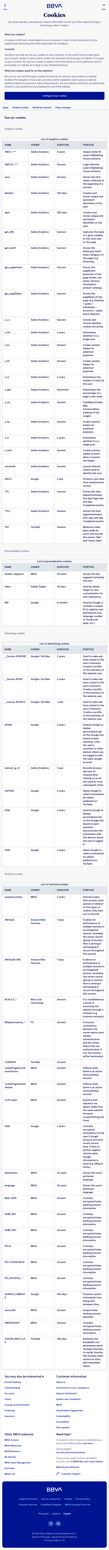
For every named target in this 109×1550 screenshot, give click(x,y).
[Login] (5, 6)
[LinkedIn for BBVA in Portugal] (50, 1523)
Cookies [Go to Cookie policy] (68, 1499)
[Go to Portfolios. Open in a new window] (10, 1468)
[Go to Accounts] (9, 1393)
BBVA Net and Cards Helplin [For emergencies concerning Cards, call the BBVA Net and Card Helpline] (87, 1461)
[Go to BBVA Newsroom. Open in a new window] (13, 1445)
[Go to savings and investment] (17, 1405)
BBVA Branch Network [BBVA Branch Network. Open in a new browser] (67, 1467)
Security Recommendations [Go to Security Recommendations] (70, 1452)
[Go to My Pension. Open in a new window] (10, 1457)
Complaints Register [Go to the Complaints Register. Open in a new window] (51, 1504)
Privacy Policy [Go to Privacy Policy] (83, 1499)
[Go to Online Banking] (12, 1388)
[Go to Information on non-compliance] (72, 1388)
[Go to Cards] (8, 1399)
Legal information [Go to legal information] (28, 1499)
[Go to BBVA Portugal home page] (54, 5)
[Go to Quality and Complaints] (68, 1399)
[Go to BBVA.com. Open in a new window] (10, 1474)
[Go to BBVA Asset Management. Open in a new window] (18, 1462)
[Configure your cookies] (54, 96)
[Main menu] (104, 6)
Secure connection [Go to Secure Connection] (51, 1499)
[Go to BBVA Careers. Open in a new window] (12, 1440)
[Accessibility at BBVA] (62, 1422)
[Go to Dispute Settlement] (66, 1393)
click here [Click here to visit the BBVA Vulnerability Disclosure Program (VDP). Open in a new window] (88, 1443)
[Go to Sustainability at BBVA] (63, 1416)
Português (43, 1513)
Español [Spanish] (56, 1513)
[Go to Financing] (10, 1410)
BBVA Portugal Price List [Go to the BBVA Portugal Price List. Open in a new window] (77, 1504)
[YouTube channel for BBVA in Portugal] (58, 1523)
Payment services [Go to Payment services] (28, 1504)
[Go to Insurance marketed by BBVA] (10, 1416)
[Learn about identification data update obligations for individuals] (62, 1427)
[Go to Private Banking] (13, 1382)
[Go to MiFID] (59, 1405)
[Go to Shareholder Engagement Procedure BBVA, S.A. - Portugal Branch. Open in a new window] (69, 1410)
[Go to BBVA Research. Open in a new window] (12, 1451)
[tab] (5, 107)
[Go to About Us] (60, 1382)
